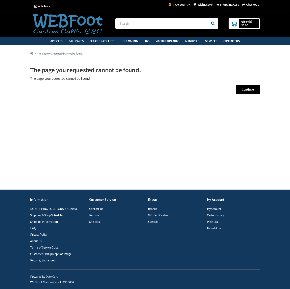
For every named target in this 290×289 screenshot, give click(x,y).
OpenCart (52, 277)
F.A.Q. (33, 228)
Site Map (94, 222)
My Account (214, 209)
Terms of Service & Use (44, 247)
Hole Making (129, 41)
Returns (94, 215)
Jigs (146, 41)
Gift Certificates (158, 215)
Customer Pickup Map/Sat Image (51, 254)
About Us (36, 241)
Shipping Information (44, 222)
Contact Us (231, 41)
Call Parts (76, 41)
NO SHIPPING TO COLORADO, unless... (54, 209)
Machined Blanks (167, 41)
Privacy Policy (38, 234)
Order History (215, 215)
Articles (56, 41)
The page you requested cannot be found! (60, 53)
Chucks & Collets (102, 41)
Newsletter (214, 228)
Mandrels (192, 41)
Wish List (212, 222)
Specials (153, 222)
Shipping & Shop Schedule (46, 215)
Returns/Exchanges (42, 260)
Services (211, 41)
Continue (248, 89)
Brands (152, 209)
